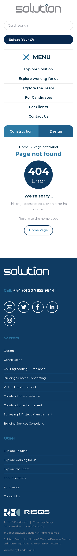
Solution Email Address (9, 307)
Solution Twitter (23, 307)
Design (56, 131)
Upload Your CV (21, 40)
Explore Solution (38, 69)
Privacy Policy (12, 526)
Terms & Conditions (15, 522)
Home (24, 147)
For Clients (38, 107)
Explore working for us (38, 79)
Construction (21, 131)
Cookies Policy (35, 526)
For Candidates (38, 97)
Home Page (38, 230)
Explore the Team (38, 88)
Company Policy (43, 522)
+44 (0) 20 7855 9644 (34, 290)
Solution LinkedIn (52, 307)
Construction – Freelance (22, 396)
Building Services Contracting (25, 378)
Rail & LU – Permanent (20, 387)
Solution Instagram (9, 320)
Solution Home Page (38, 8)
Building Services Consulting (24, 423)
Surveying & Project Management (28, 414)
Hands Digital (26, 549)
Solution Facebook (38, 307)
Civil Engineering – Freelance (24, 369)
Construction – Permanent (23, 405)
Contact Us (39, 116)
